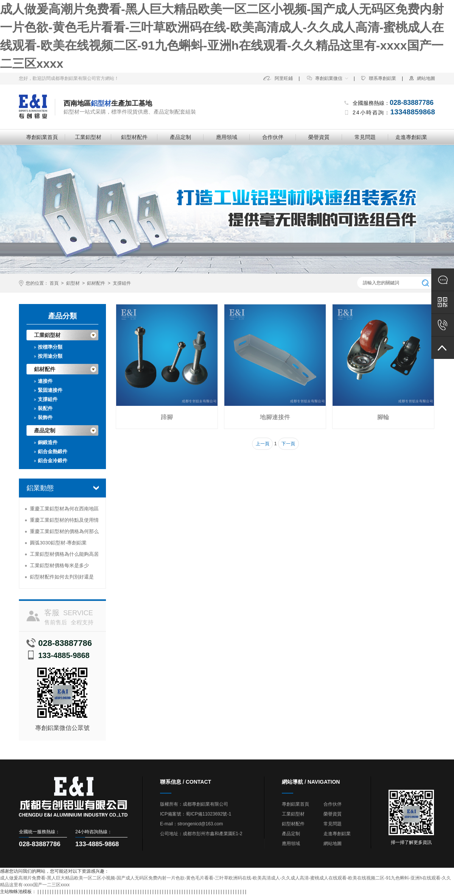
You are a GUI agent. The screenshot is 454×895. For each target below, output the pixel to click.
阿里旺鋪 (278, 78)
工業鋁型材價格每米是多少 (59, 565)
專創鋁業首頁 (42, 137)
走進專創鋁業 (411, 137)
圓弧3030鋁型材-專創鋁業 (58, 543)
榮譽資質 (319, 137)
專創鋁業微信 (324, 78)
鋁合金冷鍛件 (52, 460)
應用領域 (226, 137)
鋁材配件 (96, 283)
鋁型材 (73, 283)
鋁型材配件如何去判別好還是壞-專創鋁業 (62, 578)
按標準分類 (50, 347)
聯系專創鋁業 (378, 78)
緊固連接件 (50, 390)
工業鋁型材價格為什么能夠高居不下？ (64, 555)
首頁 (54, 283)
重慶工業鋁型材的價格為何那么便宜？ (64, 533)
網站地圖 (422, 78)
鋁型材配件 (134, 137)
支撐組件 (122, 283)
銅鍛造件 (48, 442)
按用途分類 (50, 356)
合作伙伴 (272, 137)
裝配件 (45, 408)
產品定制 (180, 137)
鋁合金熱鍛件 (52, 451)
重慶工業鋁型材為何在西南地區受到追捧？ (64, 510)
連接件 (45, 381)
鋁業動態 (40, 488)
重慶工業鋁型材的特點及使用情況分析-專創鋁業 (64, 521)
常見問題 (365, 137)
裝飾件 (45, 417)
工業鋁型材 (88, 137)
